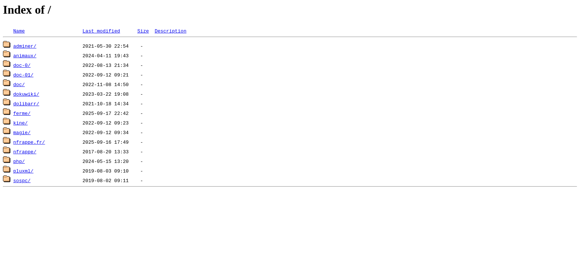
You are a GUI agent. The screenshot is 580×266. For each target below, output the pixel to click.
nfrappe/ (24, 151)
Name (19, 30)
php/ (19, 161)
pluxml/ (23, 170)
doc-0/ (22, 65)
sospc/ (22, 180)
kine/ (20, 122)
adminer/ (24, 45)
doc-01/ (23, 74)
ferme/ (22, 113)
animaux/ (24, 55)
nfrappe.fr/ (29, 142)
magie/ (22, 132)
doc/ (19, 84)
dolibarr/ (26, 103)
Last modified (101, 30)
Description (170, 30)
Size (143, 30)
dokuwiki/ (26, 94)
